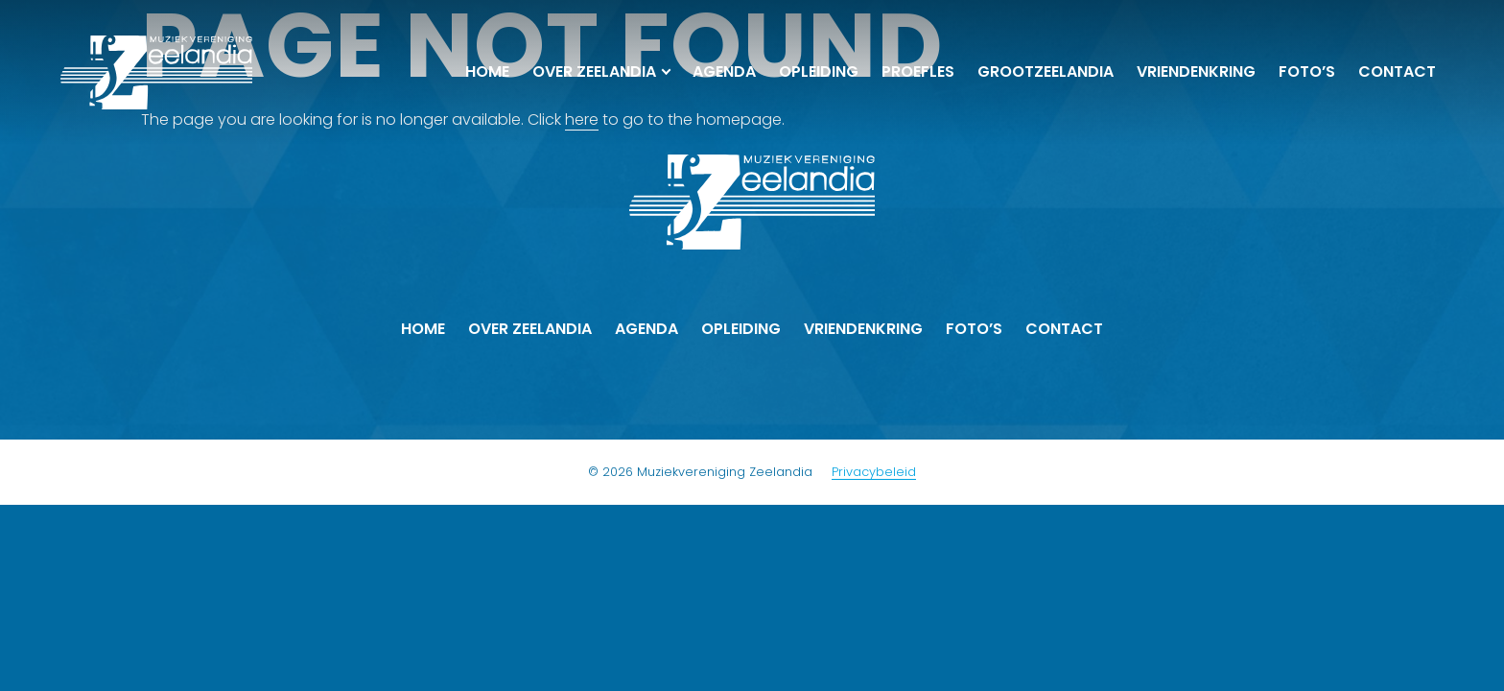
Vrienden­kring (1196, 71)
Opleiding (818, 71)
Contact (1397, 71)
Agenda (724, 71)
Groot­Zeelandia (1045, 71)
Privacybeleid (874, 472)
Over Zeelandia (594, 71)
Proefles (917, 71)
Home (487, 71)
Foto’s (1307, 71)
